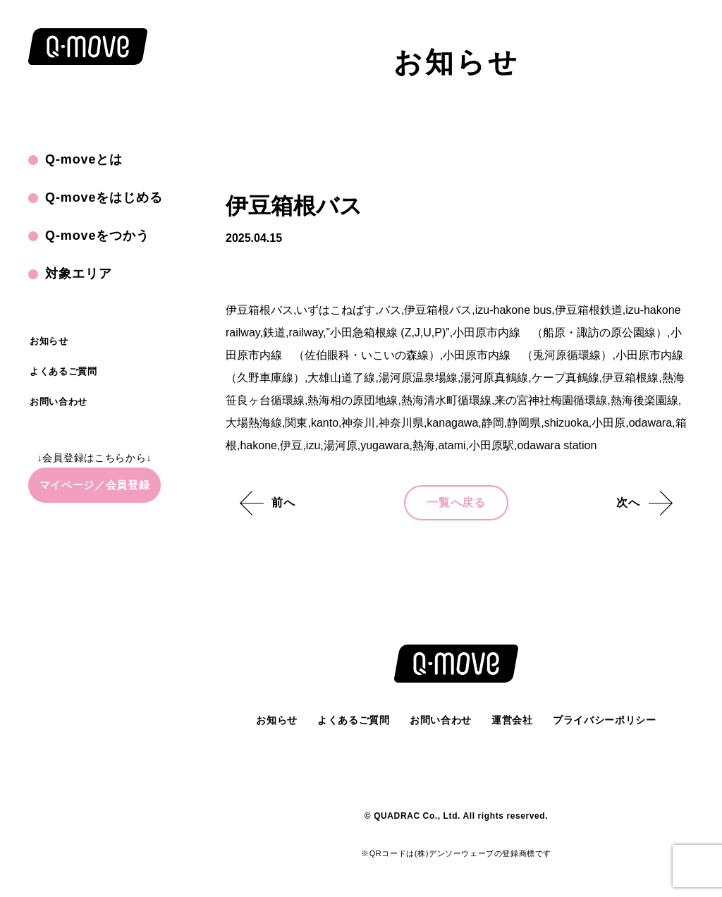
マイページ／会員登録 (94, 485)
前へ (283, 502)
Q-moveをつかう (97, 235)
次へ (628, 502)
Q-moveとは (84, 159)
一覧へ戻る (456, 502)
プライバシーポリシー (604, 720)
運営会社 (512, 720)
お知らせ (49, 341)
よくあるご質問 (63, 371)
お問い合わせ (58, 401)
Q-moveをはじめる (104, 197)
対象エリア (78, 274)
